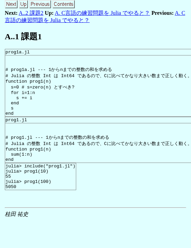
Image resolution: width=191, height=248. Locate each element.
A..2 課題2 (31, 13)
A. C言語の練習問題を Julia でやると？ (102, 13)
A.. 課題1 (23, 36)
